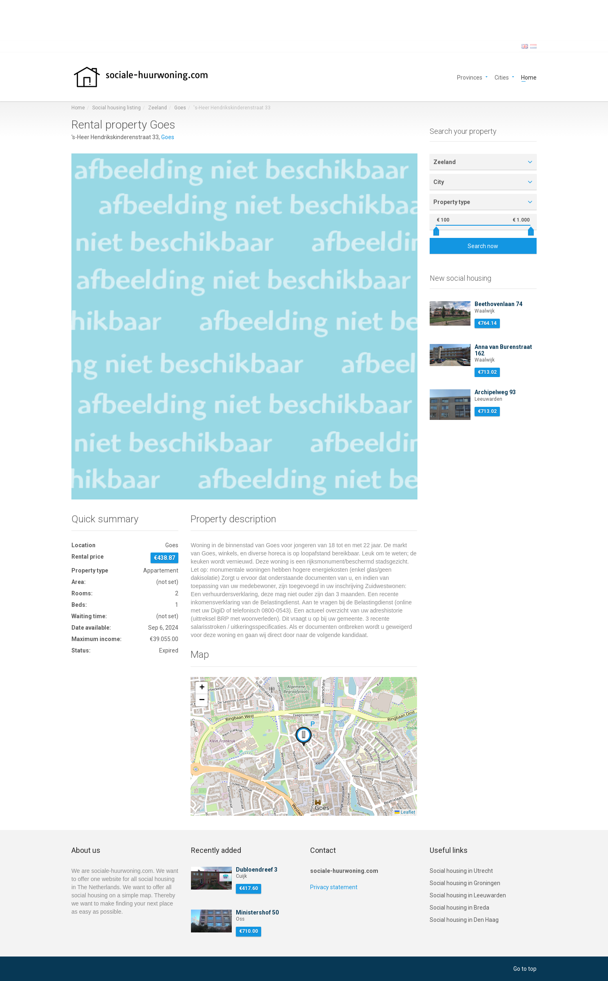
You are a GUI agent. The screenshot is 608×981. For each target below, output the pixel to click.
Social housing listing (116, 108)
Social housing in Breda (459, 907)
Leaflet (405, 812)
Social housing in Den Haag (464, 920)
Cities (502, 77)
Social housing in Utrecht (461, 871)
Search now (483, 246)
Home (529, 77)
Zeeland (157, 108)
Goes (180, 108)
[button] (303, 736)
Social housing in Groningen (465, 883)
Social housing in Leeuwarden (468, 895)
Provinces (469, 77)
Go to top (525, 968)
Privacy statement (333, 887)
